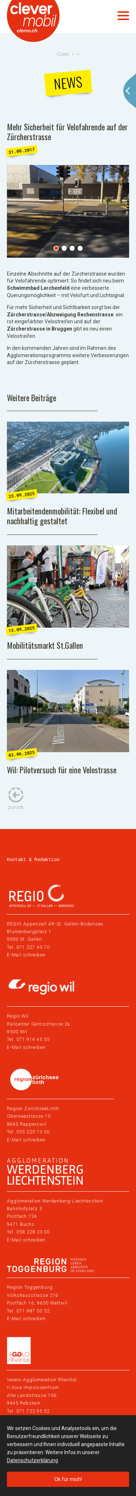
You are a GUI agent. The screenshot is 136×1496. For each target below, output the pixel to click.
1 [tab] (56, 248)
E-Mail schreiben (26, 955)
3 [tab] (72, 248)
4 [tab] (80, 248)
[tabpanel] (68, 211)
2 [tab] (64, 248)
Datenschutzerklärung (32, 1460)
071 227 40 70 (33, 947)
